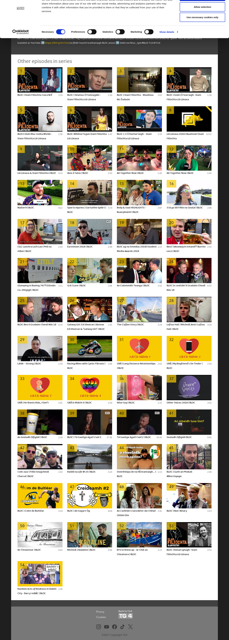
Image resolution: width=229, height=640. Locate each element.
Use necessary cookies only (202, 29)
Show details (167, 44)
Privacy (100, 611)
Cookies (101, 617)
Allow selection (202, 19)
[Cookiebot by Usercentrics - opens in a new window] (21, 44)
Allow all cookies (202, 8)
